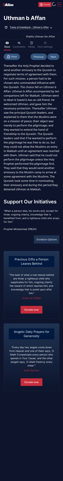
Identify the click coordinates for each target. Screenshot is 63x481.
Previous (39, 56)
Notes (31, 44)
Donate (45, 4)
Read (7, 44)
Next (53, 56)
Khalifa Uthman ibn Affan (40, 36)
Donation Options (46, 239)
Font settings (45, 44)
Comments (19, 44)
